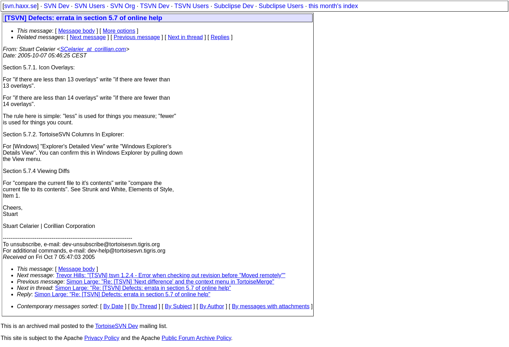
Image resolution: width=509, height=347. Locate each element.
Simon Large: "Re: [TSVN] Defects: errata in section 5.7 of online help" (143, 288)
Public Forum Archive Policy (196, 338)
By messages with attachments (271, 306)
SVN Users (89, 6)
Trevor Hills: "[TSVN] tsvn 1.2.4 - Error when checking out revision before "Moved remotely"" (170, 275)
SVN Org (122, 6)
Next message (88, 37)
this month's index (333, 6)
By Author (212, 306)
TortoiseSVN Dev (116, 326)
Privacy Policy (101, 338)
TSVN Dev (154, 6)
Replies (220, 37)
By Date (113, 306)
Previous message (137, 37)
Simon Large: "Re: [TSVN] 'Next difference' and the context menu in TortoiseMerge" (171, 282)
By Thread (144, 306)
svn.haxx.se (20, 6)
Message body (76, 31)
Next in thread (185, 37)
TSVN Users (191, 6)
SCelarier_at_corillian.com (93, 49)
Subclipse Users (281, 6)
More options (119, 31)
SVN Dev (56, 6)
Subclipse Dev (233, 6)
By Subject (178, 306)
